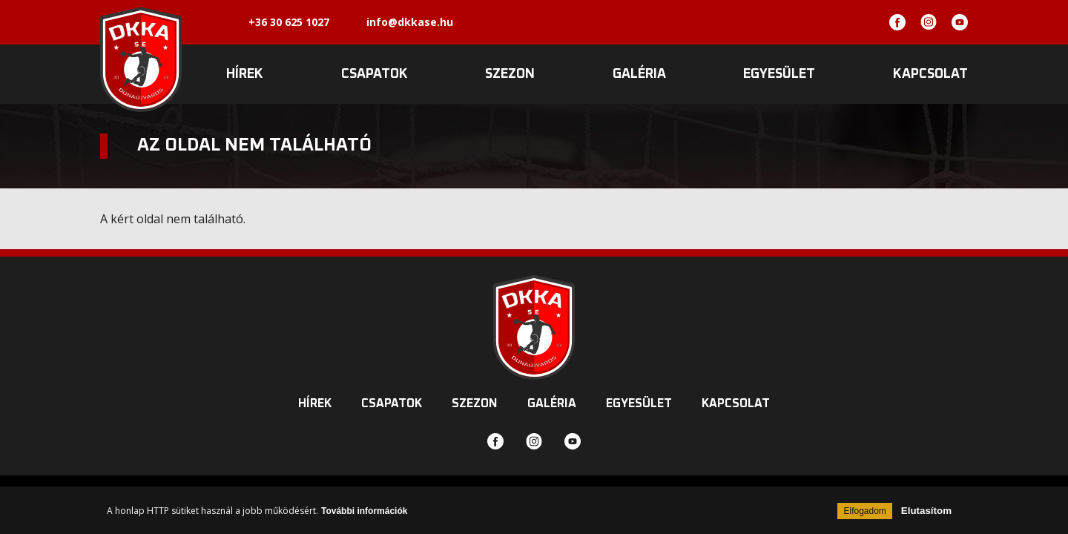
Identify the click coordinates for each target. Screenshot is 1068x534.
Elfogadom (864, 511)
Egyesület (779, 74)
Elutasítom (926, 510)
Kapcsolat (930, 74)
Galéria (639, 74)
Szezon (510, 74)
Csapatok (374, 74)
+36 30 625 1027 (288, 22)
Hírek (244, 74)
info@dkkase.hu (409, 22)
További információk (364, 511)
